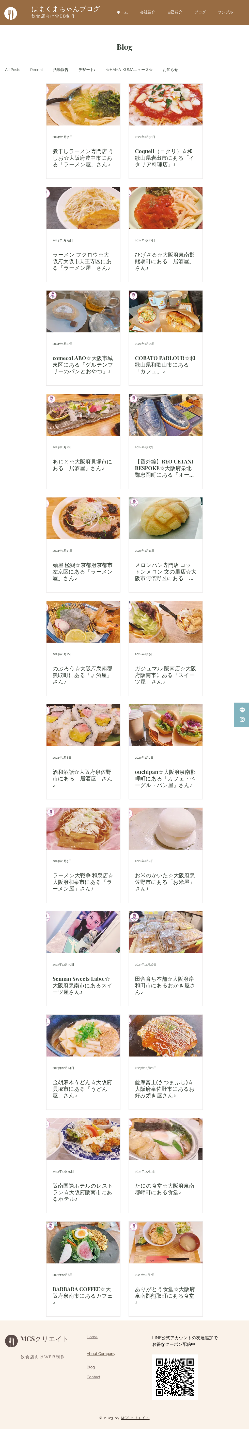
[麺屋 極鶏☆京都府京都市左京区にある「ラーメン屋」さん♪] (83, 518)
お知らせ (170, 69)
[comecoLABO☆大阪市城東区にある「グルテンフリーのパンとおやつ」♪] (83, 311)
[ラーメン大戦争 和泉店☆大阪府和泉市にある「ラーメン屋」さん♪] (83, 829)
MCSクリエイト (44, 1338)
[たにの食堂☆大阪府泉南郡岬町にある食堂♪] (166, 1139)
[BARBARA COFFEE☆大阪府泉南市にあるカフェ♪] (83, 1242)
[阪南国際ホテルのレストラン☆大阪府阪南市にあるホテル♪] (83, 1139)
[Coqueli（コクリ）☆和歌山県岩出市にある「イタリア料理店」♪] (166, 105)
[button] (227, 12)
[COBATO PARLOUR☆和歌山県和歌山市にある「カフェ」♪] (166, 311)
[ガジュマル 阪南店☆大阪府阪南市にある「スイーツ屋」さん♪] (166, 622)
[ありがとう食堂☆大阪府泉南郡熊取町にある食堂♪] (166, 1242)
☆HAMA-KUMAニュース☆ (129, 69)
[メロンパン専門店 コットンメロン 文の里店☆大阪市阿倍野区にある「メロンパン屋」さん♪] (166, 518)
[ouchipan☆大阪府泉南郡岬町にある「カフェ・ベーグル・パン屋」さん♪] (166, 725)
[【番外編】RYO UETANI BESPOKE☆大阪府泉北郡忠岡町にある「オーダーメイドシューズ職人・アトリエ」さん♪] (166, 415)
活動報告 (60, 69)
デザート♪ (87, 69)
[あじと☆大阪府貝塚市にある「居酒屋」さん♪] (83, 415)
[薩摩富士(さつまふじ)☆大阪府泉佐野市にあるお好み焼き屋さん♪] (166, 1036)
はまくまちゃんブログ (66, 9)
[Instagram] (242, 719)
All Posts (12, 69)
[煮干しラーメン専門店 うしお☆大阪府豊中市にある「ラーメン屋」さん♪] (83, 105)
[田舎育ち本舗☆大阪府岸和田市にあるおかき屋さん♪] (166, 932)
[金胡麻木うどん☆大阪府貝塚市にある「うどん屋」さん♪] (83, 1036)
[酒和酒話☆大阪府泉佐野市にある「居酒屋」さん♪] (83, 725)
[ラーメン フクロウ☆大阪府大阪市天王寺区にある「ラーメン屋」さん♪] (83, 208)
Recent (36, 69)
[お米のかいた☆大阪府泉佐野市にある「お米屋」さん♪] (166, 829)
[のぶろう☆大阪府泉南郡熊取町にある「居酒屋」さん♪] (83, 622)
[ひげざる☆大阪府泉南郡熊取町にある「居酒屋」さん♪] (166, 208)
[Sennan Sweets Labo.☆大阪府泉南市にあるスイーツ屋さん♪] (83, 932)
